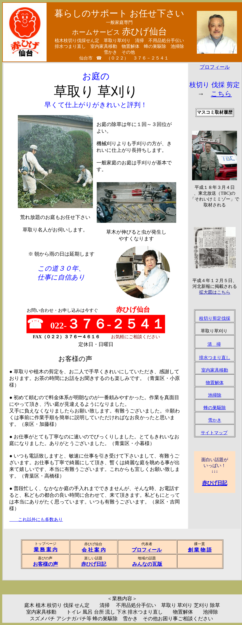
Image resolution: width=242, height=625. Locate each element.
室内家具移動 (214, 370)
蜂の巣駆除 (215, 407)
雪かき (214, 420)
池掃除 (214, 395)
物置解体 (215, 382)
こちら (221, 93)
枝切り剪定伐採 (214, 318)
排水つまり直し (214, 357)
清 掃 (214, 344)
